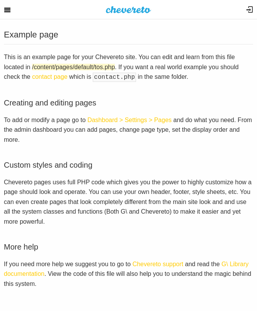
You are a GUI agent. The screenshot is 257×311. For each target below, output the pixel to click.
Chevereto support (158, 263)
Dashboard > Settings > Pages (129, 119)
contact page (50, 76)
